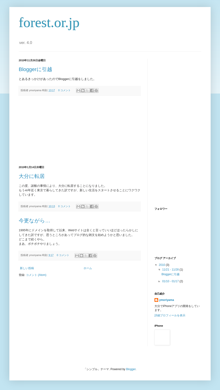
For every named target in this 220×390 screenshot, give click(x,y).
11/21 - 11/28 (171, 269)
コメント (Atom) (36, 275)
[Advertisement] (79, 130)
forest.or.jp (49, 22)
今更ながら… (34, 221)
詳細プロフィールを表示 (169, 315)
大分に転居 (32, 176)
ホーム (88, 268)
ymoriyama (166, 300)
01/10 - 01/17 (171, 281)
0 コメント (64, 90)
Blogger (131, 369)
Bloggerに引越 (35, 69)
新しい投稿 (27, 268)
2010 (162, 265)
